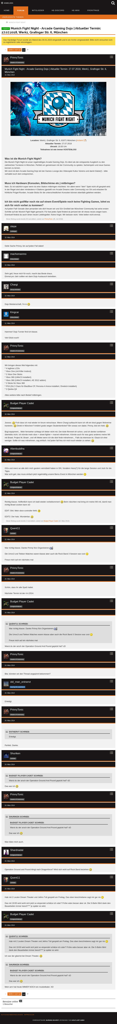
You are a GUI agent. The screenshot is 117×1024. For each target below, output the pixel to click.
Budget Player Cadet (51, 521)
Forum (20, 10)
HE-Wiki (76, 10)
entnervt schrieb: (19, 732)
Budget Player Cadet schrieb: (26, 776)
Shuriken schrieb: (19, 817)
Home (7, 10)
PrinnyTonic (49, 219)
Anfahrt (80, 140)
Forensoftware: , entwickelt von (58, 1020)
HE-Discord (58, 10)
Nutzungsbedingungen (12, 1014)
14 (24, 50)
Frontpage (93, 10)
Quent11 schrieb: (18, 624)
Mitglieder (38, 10)
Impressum (29, 1014)
